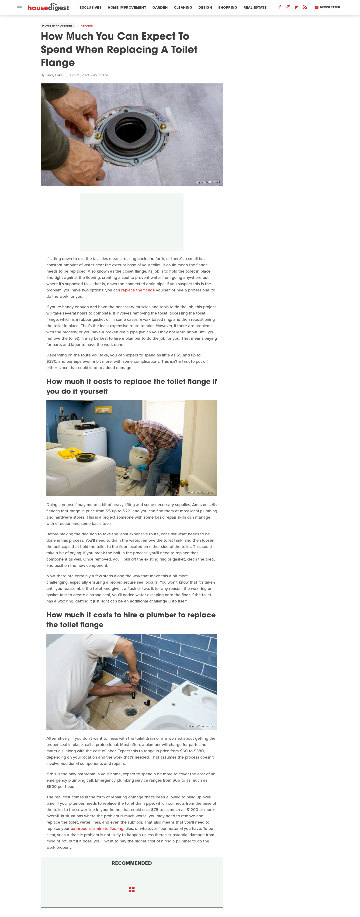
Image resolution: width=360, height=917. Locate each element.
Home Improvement (127, 7)
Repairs (87, 26)
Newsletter (327, 7)
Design (205, 7)
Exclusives (90, 7)
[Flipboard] (297, 8)
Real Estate (255, 7)
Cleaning (183, 7)
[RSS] (305, 8)
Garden (160, 7)
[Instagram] (288, 8)
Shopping (227, 7)
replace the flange (138, 290)
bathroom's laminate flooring (97, 828)
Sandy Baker (54, 75)
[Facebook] (280, 8)
